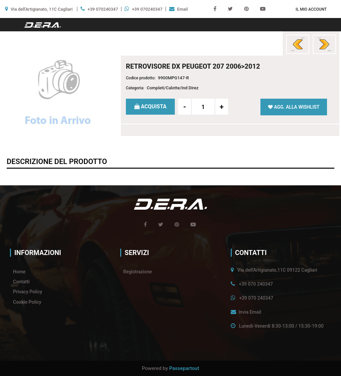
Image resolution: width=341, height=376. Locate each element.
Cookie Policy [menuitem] (27, 302)
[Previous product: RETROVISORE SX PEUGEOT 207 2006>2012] (298, 44)
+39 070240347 (103, 9)
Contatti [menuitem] (21, 281)
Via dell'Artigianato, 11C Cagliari (42, 9)
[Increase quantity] (221, 107)
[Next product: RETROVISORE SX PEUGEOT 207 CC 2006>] (324, 44)
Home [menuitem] (19, 271)
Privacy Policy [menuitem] (27, 291)
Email (182, 9)
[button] (58, 94)
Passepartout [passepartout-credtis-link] (184, 368)
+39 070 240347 (256, 284)
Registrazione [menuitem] (137, 271)
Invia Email (249, 312)
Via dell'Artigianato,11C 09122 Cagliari (277, 270)
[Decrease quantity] (184, 107)
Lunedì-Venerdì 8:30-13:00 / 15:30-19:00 (281, 326)
